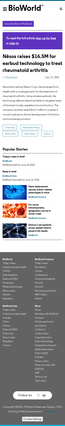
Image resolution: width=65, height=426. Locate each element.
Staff (37, 372)
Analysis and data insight (14, 267)
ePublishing (50, 411)
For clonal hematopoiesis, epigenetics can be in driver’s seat (39, 209)
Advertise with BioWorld (46, 313)
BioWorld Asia (9, 175)
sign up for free (46, 38)
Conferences (41, 274)
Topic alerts (40, 380)
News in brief (9, 171)
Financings (10, 127)
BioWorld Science (37, 196)
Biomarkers (40, 267)
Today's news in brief (14, 156)
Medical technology (31, 127)
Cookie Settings (32, 419)
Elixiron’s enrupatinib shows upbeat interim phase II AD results (39, 227)
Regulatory (8, 298)
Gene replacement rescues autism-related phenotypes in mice (40, 189)
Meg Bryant (11, 77)
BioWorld (7, 160)
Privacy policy (42, 361)
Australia (7, 317)
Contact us (40, 329)
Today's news (9, 263)
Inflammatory (30, 133)
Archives (39, 317)
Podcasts (39, 357)
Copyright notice (43, 337)
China (5, 321)
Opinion (7, 294)
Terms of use (41, 376)
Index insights (41, 353)
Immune (39, 282)
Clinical (6, 270)
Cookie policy (42, 333)
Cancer (38, 270)
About (38, 309)
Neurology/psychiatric (46, 290)
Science (6, 345)
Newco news (10, 133)
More (37, 306)
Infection (39, 286)
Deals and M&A (10, 278)
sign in (14, 43)
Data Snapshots (10, 274)
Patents (38, 298)
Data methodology (44, 341)
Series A (47, 133)
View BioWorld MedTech (18, 23)
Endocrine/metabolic (45, 278)
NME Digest (41, 294)
